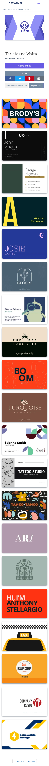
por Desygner (10, 58)
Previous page (19, 761)
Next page (31, 761)
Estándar (20, 58)
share (24, 73)
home (4, 9)
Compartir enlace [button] (36, 86)
